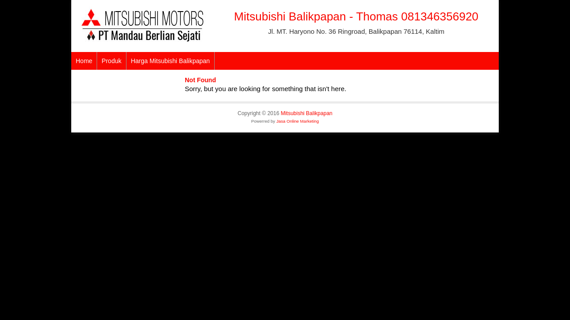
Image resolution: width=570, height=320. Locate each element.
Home (84, 60)
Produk (111, 60)
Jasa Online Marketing (298, 121)
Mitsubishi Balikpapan (306, 113)
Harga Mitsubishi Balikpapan (170, 60)
